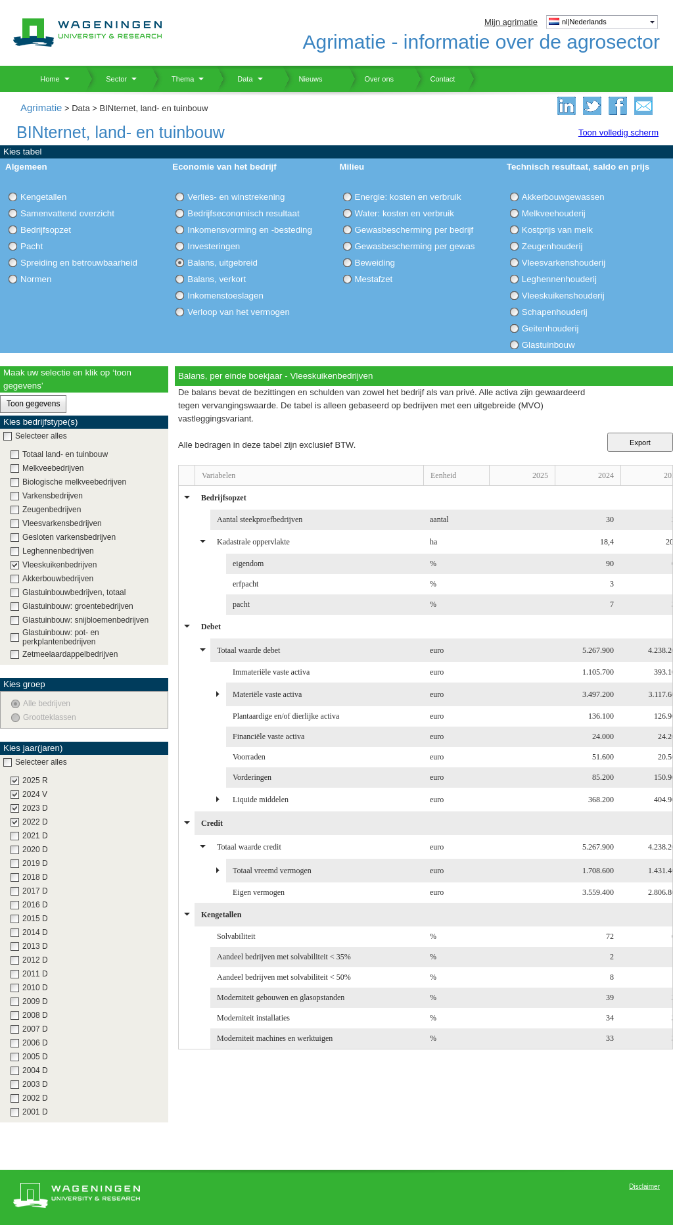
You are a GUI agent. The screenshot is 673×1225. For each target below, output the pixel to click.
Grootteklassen (49, 717)
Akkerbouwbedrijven (57, 578)
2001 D (35, 1112)
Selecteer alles (41, 436)
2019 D (35, 863)
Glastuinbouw (548, 345)
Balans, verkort (216, 279)
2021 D (35, 835)
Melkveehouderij (554, 213)
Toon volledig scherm (618, 132)
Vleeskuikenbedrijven (59, 564)
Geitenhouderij (550, 328)
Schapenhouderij (555, 312)
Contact (434, 79)
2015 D (35, 918)
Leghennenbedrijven (58, 551)
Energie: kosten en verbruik (408, 197)
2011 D (35, 973)
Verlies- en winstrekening (236, 197)
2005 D (35, 1056)
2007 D (35, 1029)
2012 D (35, 960)
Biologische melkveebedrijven (74, 482)
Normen (35, 279)
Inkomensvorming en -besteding (249, 230)
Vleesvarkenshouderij (563, 263)
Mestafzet (374, 279)
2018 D (35, 877)
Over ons (371, 79)
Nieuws (303, 79)
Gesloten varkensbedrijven (69, 537)
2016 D (35, 904)
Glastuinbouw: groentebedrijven (77, 606)
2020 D (35, 849)
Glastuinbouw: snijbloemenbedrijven (85, 620)
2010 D (35, 987)
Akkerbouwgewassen (563, 197)
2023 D (35, 808)
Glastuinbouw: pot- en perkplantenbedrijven (60, 637)
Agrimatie (41, 107)
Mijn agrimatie (511, 22)
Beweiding (375, 263)
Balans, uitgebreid (222, 263)
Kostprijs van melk (557, 230)
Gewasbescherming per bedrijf (414, 230)
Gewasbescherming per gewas (415, 246)
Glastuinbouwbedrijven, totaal (74, 592)
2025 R (35, 780)
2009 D (35, 1001)
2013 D (35, 946)
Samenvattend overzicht (67, 213)
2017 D (35, 891)
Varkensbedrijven (52, 495)
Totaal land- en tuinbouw (65, 454)
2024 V (34, 794)
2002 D (35, 1098)
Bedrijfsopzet (45, 230)
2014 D (35, 932)
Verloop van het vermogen (238, 312)
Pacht (31, 246)
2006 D (35, 1042)
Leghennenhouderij (559, 279)
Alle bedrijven (46, 703)
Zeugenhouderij (552, 246)
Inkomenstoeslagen (225, 295)
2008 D (35, 1015)
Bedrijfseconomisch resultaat (243, 213)
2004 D (35, 1070)
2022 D (35, 822)
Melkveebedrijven (52, 468)
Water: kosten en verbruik (404, 213)
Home (45, 79)
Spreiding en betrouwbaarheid (78, 263)
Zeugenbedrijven (51, 509)
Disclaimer (644, 1186)
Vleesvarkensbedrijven (62, 523)
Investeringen (213, 246)
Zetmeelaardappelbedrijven (70, 654)
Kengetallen (43, 197)
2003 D (35, 1084)
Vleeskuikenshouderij (563, 295)
